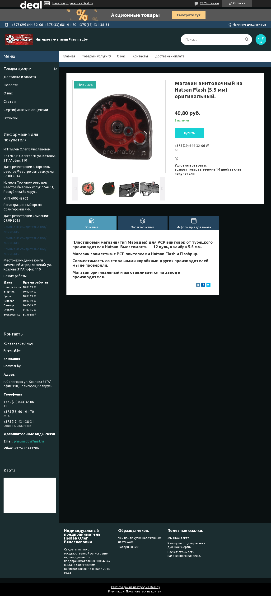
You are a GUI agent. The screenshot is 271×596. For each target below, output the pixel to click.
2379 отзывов (209, 3)
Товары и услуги (94, 56)
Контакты (140, 56)
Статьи (10, 101)
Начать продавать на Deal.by (72, 3)
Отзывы (11, 118)
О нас (121, 56)
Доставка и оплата (169, 56)
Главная (69, 56)
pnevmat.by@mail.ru (29, 441)
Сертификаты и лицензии (26, 110)
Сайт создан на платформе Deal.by (135, 587)
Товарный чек (128, 547)
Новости (11, 85)
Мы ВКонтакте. (179, 538)
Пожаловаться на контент (144, 591)
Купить (189, 133)
